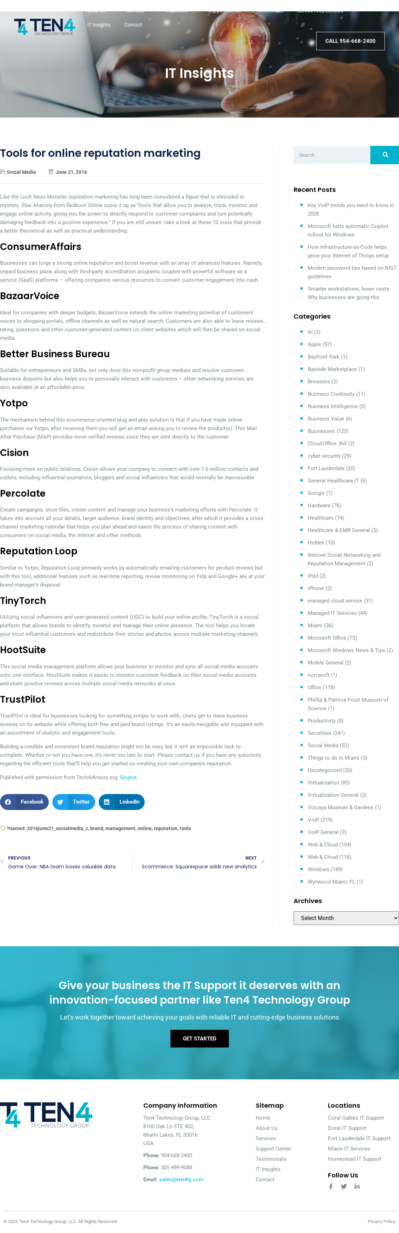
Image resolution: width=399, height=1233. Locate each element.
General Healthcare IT (333, 481)
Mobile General (325, 663)
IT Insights (98, 25)
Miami (315, 625)
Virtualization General (333, 795)
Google (316, 493)
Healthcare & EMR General (339, 530)
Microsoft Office (327, 638)
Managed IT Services (332, 613)
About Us (99, 10)
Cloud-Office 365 (327, 443)
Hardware (319, 505)
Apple (314, 344)
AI (310, 332)
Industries (180, 10)
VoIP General (323, 832)
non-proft (318, 675)
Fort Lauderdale (326, 468)
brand (96, 828)
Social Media (21, 172)
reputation (166, 828)
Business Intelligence (333, 406)
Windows (318, 869)
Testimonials (269, 10)
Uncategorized (325, 770)
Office (315, 687)
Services (139, 10)
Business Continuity (331, 394)
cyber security (324, 456)
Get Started (199, 1039)
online (145, 828)
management (120, 828)
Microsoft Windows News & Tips (346, 650)
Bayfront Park (324, 357)
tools (185, 828)
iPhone (316, 588)
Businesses (321, 431)
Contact (133, 25)
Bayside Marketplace (332, 369)
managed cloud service (335, 601)
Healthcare (321, 518)
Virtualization (323, 783)
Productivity (322, 721)
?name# (16, 828)
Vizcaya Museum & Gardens (341, 807)
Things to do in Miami (333, 758)
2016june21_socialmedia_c (57, 828)
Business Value (326, 419)
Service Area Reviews (323, 10)
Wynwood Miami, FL (331, 882)
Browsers (319, 381)
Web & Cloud (323, 844)
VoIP (313, 820)
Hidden (316, 543)
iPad (313, 576)
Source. (129, 777)
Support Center (225, 10)
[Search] (384, 155)
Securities (319, 733)
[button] (24, 802)
